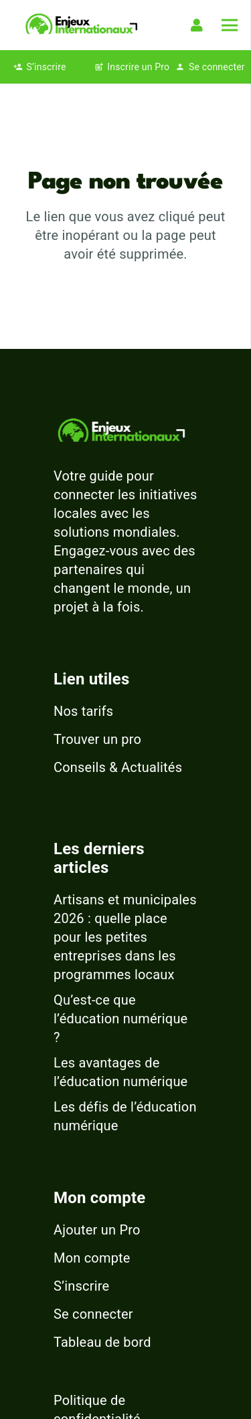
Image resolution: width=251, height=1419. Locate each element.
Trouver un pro (97, 739)
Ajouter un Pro (97, 1230)
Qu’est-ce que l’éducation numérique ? (120, 1018)
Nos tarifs (83, 711)
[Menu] (229, 25)
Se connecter (93, 1314)
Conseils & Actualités (118, 767)
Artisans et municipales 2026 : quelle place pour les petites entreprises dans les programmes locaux (125, 937)
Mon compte (92, 1258)
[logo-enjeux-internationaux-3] (81, 25)
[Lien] (199, 25)
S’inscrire (81, 1286)
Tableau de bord (102, 1342)
